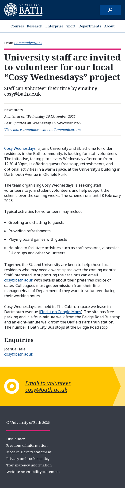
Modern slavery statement (29, 452)
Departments (90, 26)
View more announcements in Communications (42, 129)
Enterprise (54, 26)
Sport (71, 26)
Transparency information (29, 465)
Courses (17, 26)
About (109, 26)
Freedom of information (27, 445)
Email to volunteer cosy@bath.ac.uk (48, 386)
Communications (28, 42)
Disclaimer (15, 438)
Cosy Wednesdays (20, 148)
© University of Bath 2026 (28, 422)
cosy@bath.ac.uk (19, 280)
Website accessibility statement (33, 471)
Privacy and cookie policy (27, 458)
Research (34, 26)
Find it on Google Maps (60, 311)
